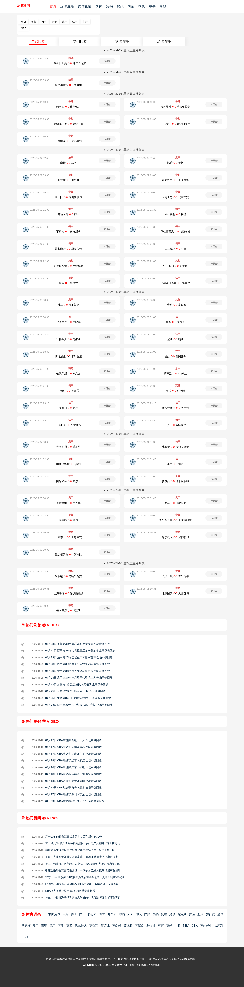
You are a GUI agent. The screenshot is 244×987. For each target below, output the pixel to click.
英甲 (61, 925)
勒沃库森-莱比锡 (68, 322)
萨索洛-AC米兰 (175, 373)
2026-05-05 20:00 (39, 549)
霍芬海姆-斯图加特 (68, 248)
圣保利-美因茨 (68, 390)
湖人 (139, 914)
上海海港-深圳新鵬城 (68, 593)
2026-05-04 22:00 (146, 476)
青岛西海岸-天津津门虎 (175, 520)
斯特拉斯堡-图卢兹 (175, 407)
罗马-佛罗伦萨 (175, 502)
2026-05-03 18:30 (39, 351)
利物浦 (151, 925)
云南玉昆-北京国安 (175, 197)
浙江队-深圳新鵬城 (68, 197)
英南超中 (206, 925)
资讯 (120, 6)
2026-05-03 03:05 (146, 334)
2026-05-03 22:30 (146, 386)
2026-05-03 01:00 (146, 317)
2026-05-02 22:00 (39, 261)
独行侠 (210, 914)
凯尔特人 (81, 925)
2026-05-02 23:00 (146, 278)
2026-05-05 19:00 (146, 515)
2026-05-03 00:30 (146, 300)
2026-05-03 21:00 (146, 351)
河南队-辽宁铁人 (68, 106)
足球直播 (67, 6)
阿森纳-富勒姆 (175, 304)
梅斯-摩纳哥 (175, 322)
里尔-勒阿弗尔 (175, 356)
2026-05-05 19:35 (39, 532)
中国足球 (54, 914)
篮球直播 (85, 6)
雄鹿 (122, 914)
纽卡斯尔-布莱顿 (175, 265)
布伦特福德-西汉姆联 (68, 265)
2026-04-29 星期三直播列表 (125, 50)
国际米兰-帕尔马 (68, 481)
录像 (98, 6)
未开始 (107, 61)
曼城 (164, 914)
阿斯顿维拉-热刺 (68, 464)
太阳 (130, 914)
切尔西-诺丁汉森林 (175, 481)
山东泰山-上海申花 (68, 537)
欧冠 (23, 21)
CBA (195, 925)
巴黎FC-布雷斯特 (68, 425)
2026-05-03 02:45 (39, 334)
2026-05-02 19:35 (39, 192)
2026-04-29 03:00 (39, 58)
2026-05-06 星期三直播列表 (125, 563)
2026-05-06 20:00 (39, 605)
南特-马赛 (68, 162)
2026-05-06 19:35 (39, 588)
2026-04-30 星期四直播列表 (125, 72)
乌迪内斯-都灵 (68, 214)
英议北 (105, 925)
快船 (147, 914)
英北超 (128, 925)
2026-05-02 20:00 (146, 192)
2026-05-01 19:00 (39, 102)
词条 (130, 6)
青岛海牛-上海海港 (175, 180)
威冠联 (219, 925)
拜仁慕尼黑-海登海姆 (175, 231)
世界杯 (25, 925)
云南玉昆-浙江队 (68, 610)
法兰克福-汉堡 (175, 248)
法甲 (75, 21)
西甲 (44, 21)
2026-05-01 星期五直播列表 (125, 93)
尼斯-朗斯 (175, 339)
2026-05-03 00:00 (39, 300)
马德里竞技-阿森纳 (68, 84)
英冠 (161, 925)
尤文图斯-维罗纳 (68, 446)
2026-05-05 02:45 (146, 498)
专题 (162, 6)
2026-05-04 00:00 (39, 442)
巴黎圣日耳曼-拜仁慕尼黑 (68, 63)
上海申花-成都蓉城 (68, 141)
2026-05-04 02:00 (39, 459)
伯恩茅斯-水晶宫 (68, 373)
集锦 (109, 6)
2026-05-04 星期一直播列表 (125, 434)
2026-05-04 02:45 (146, 459)
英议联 (93, 925)
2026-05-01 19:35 (39, 119)
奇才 (102, 914)
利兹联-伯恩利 (68, 180)
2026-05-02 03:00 (39, 175)
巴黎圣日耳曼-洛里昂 (175, 283)
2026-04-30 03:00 (39, 80)
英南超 (116, 925)
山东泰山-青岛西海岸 (175, 123)
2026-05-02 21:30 (146, 209)
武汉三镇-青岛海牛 (175, 576)
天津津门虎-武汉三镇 (68, 123)
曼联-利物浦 (175, 390)
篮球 (220, 914)
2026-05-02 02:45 (39, 158)
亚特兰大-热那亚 (68, 339)
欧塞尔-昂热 (68, 407)
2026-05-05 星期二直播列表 (125, 490)
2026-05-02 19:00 (146, 175)
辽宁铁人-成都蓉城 (175, 537)
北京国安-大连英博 (175, 593)
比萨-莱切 (175, 162)
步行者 (92, 914)
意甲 (54, 21)
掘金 (192, 914)
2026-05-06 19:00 (146, 571)
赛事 (152, 6)
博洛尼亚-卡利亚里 (68, 356)
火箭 (66, 914)
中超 (85, 21)
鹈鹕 (155, 914)
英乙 (69, 925)
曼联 (172, 914)
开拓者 (112, 914)
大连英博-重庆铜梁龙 (175, 106)
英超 (33, 21)
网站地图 (155, 965)
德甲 (64, 21)
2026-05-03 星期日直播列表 (125, 292)
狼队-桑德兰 (68, 283)
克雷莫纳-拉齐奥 (68, 502)
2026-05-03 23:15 (39, 403)
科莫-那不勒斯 (68, 304)
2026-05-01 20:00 (39, 136)
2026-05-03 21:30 (39, 386)
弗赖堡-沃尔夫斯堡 (175, 446)
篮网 (200, 914)
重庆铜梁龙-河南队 (68, 554)
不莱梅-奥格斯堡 (68, 231)
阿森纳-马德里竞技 (68, 576)
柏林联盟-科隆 (175, 214)
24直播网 (23, 5)
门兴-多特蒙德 (175, 425)
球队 (141, 6)
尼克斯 (182, 914)
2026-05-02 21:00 (39, 209)
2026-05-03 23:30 (146, 420)
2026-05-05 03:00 (39, 515)
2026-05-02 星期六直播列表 (125, 150)
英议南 (139, 925)
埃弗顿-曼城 (68, 520)
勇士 (74, 914)
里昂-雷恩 (175, 464)
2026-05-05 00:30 (39, 498)
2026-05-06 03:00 (39, 571)
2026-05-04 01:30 (146, 442)
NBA (23, 28)
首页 (53, 6)
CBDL (25, 937)
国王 (82, 914)
